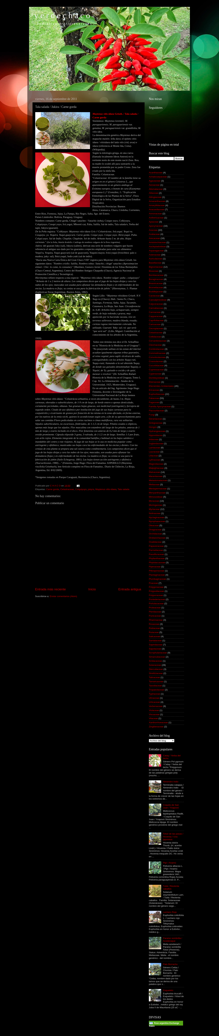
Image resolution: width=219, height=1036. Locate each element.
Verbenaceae (156, 706)
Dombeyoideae (156, 378)
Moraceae (154, 501)
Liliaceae (153, 455)
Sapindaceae (155, 644)
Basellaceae (155, 262)
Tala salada (123, 489)
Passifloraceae (156, 554)
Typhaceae (154, 694)
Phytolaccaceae (157, 562)
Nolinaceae (154, 513)
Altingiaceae (155, 197)
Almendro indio (170, 781)
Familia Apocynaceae (160, 406)
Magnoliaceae (156, 464)
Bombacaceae (156, 275)
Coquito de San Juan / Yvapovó (171, 806)
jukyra (91, 489)
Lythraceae (154, 460)
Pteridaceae (155, 611)
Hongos (153, 427)
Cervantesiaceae (157, 341)
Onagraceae (155, 529)
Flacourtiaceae (156, 410)
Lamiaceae (154, 447)
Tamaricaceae (156, 681)
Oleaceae (154, 525)
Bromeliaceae (156, 287)
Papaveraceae (156, 546)
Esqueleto (168, 990)
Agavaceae (154, 181)
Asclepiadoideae (157, 246)
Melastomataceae (158, 480)
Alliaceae (153, 193)
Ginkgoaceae (156, 423)
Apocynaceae (156, 226)
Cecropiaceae (156, 328)
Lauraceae (154, 451)
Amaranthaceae (157, 201)
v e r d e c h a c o (62, 15)
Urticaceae (154, 702)
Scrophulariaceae (158, 652)
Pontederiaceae (157, 599)
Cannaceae (155, 312)
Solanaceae (155, 665)
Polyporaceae (156, 595)
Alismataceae (156, 189)
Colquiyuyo (81, 489)
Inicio (92, 589)
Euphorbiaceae (156, 394)
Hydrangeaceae (157, 431)
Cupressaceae (156, 369)
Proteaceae (155, 607)
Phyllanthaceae (157, 558)
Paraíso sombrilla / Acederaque (172, 939)
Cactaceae (154, 295)
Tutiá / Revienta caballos (171, 887)
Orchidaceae (155, 533)
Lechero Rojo (170, 912)
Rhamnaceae (156, 620)
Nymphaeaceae (157, 521)
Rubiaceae (154, 628)
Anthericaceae (156, 217)
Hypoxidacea (155, 435)
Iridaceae (153, 439)
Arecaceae (154, 238)
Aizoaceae (154, 185)
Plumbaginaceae (157, 579)
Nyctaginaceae (156, 517)
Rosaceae (154, 624)
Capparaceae (156, 316)
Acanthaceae (155, 172)
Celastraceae (67, 489)
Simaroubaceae (157, 657)
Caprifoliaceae (156, 320)
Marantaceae (155, 476)
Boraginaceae (156, 279)
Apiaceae (153, 222)
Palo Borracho (170, 964)
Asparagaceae (156, 250)
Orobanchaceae (157, 538)
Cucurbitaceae (156, 365)
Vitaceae (153, 718)
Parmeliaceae (156, 550)
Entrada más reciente (50, 589)
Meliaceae (154, 484)
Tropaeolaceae (156, 689)
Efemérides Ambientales (161, 386)
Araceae (153, 230)
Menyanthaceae (157, 492)
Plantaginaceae (157, 575)
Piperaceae (154, 566)
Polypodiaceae (156, 591)
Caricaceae (154, 324)
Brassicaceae (156, 283)
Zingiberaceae (156, 726)
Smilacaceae (155, 661)
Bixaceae (153, 271)
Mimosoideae (156, 497)
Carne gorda (52, 489)
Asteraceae (154, 254)
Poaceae (153, 583)
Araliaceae (154, 234)
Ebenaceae (154, 382)
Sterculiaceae (156, 669)
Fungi (152, 414)
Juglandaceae (156, 443)
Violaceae (154, 710)
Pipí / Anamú (169, 862)
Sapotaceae (155, 648)
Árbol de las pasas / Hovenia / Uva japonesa (173, 836)
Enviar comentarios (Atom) (63, 596)
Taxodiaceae (155, 685)
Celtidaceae (155, 336)
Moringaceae (155, 505)
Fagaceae (154, 402)
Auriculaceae (155, 258)
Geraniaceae (155, 419)
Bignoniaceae (156, 267)
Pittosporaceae (156, 570)
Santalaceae (155, 640)
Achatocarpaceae (158, 176)
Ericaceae (154, 390)
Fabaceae (154, 398)
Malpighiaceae (156, 468)
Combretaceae (156, 349)
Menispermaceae (158, 488)
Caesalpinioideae (158, 300)
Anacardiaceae (156, 209)
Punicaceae (155, 616)
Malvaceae (154, 472)
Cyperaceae (155, 373)
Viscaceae (154, 714)
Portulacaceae (156, 603)
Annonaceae (155, 213)
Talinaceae (154, 677)
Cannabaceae (156, 308)
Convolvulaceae (157, 357)
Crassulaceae (156, 361)
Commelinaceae (157, 353)
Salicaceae (154, 636)
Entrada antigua (129, 589)
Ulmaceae (154, 698)
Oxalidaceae (155, 542)
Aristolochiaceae (157, 242)
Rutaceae (154, 632)
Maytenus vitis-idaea (105, 489)
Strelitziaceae (156, 673)
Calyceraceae (156, 304)
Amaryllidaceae (157, 205)
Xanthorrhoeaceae (158, 722)
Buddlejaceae (156, 291)
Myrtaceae (154, 509)
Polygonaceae (156, 587)
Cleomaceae (155, 345)
